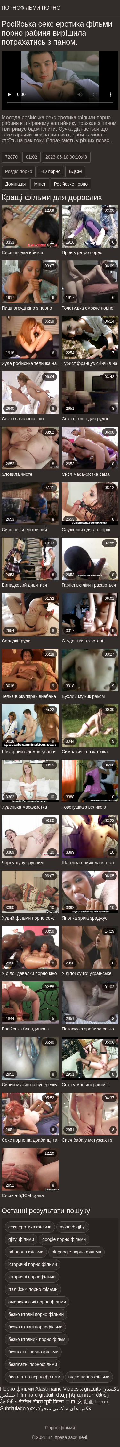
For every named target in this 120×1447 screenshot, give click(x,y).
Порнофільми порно (31, 8)
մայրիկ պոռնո (75, 1395)
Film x (102, 1401)
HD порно (50, 171)
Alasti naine (48, 1389)
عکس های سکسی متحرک (64, 1408)
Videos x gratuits (82, 1389)
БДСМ (75, 171)
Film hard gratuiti (35, 1395)
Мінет (39, 183)
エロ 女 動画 (79, 1401)
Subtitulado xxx (17, 1408)
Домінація (15, 183)
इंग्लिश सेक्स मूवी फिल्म (41, 1401)
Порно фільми (17, 1389)
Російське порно (71, 183)
